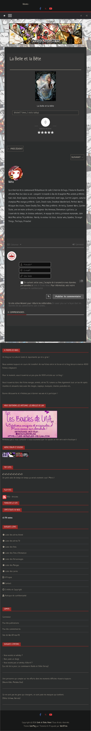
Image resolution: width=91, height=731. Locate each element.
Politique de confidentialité (15, 596)
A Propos (8, 577)
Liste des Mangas (12, 565)
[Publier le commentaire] (68, 296)
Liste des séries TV (12, 541)
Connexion (78, 244)
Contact (8, 583)
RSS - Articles (10, 497)
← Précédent (15, 148)
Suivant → (77, 157)
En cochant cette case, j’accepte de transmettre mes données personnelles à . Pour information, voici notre (48, 285)
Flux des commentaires (11, 629)
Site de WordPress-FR (11, 635)
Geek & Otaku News (41, 285)
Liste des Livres (11, 571)
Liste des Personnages (14, 559)
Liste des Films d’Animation (15, 553)
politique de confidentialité (32, 288)
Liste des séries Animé (14, 535)
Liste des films (10, 547)
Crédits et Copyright (13, 590)
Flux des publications (10, 623)
